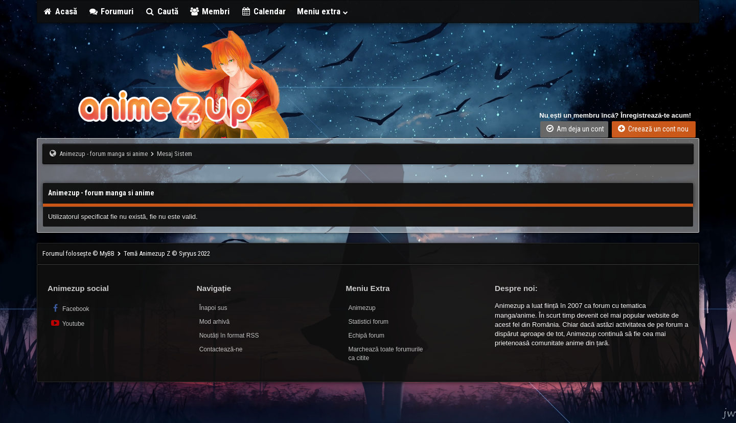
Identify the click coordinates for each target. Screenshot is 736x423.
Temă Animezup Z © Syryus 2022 (167, 253)
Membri (210, 11)
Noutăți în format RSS (229, 335)
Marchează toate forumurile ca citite (385, 354)
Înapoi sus (213, 307)
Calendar (263, 11)
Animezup (361, 307)
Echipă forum (366, 335)
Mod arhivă (214, 321)
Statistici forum (368, 321)
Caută (161, 11)
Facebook (69, 308)
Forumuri (111, 11)
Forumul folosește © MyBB (79, 253)
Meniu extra (323, 11)
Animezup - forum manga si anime (103, 154)
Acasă (59, 11)
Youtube (67, 323)
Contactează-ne (221, 349)
